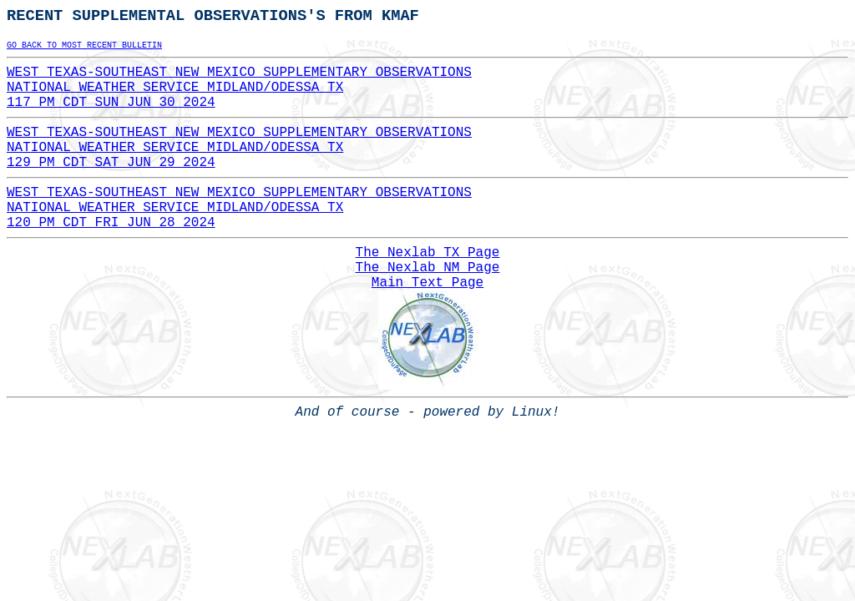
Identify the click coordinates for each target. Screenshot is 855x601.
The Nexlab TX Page (428, 252)
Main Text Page (427, 282)
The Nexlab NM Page (428, 267)
